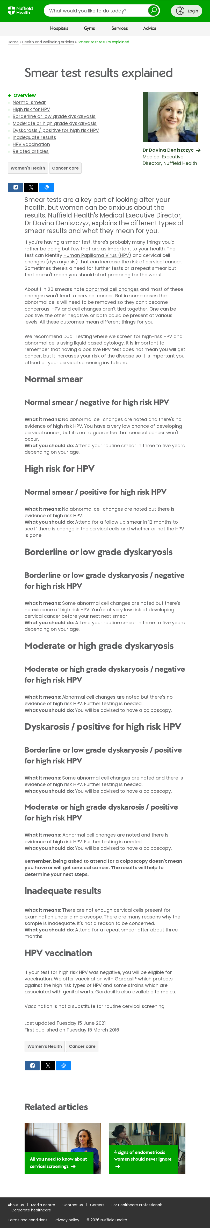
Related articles (31, 151)
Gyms (89, 28)
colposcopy (157, 710)
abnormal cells (42, 302)
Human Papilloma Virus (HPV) (97, 255)
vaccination (38, 979)
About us (16, 1205)
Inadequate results (34, 137)
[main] (105, 616)
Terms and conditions (27, 1220)
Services (120, 28)
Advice (149, 28)
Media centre (43, 1205)
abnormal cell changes (112, 289)
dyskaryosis (62, 261)
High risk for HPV (31, 109)
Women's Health (28, 168)
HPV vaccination (31, 144)
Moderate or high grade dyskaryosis (55, 123)
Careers (97, 1205)
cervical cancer (163, 261)
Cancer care (65, 168)
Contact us (72, 1205)
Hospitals (59, 28)
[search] (102, 10)
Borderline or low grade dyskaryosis (54, 116)
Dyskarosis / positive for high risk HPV (56, 130)
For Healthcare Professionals (137, 1205)
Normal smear (29, 102)
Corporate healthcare (31, 1210)
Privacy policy (67, 1220)
